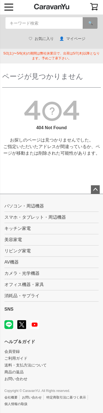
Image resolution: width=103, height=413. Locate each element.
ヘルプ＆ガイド (19, 341)
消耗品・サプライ (22, 295)
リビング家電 (17, 251)
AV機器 (11, 262)
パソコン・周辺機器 (24, 206)
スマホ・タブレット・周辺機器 (35, 217)
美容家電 (13, 239)
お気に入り (41, 39)
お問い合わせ (15, 379)
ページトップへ (95, 189)
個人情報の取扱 (15, 404)
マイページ (72, 39)
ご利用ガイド (15, 358)
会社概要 (11, 397)
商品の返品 (14, 372)
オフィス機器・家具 (24, 284)
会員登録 (12, 351)
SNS (8, 309)
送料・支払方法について (25, 365)
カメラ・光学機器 (22, 273)
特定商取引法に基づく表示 (66, 397)
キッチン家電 (17, 228)
